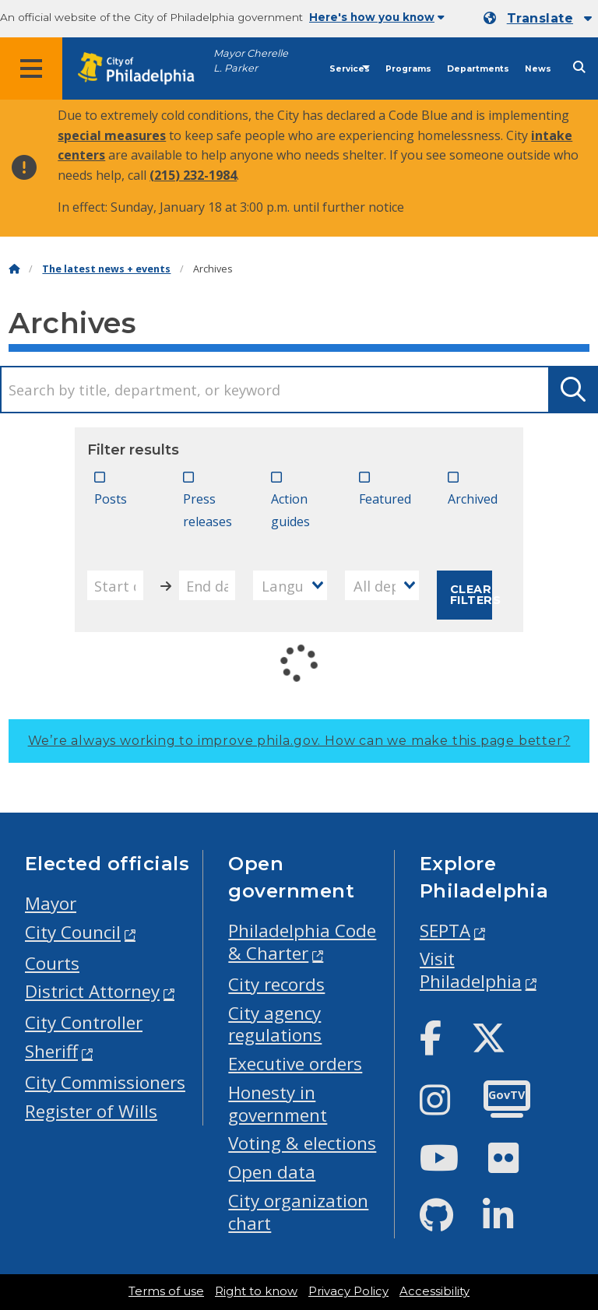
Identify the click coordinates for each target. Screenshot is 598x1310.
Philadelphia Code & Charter (302, 941)
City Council (73, 932)
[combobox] (290, 585)
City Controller (83, 1022)
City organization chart (298, 1212)
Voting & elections (302, 1143)
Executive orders (295, 1064)
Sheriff (51, 1051)
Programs (408, 69)
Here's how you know (377, 17)
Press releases (207, 510)
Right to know (256, 1291)
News (538, 69)
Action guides (290, 510)
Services (349, 69)
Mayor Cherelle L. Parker (250, 60)
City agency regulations (275, 1024)
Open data (271, 1172)
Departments (478, 69)
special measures (112, 135)
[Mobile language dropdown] (537, 18)
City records (276, 984)
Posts (110, 498)
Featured (385, 498)
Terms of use (166, 1291)
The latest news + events (106, 269)
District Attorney (92, 991)
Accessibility (434, 1291)
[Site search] (579, 67)
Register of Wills (91, 1111)
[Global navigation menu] (31, 68)
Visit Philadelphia (471, 970)
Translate (540, 18)
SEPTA (445, 930)
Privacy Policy (348, 1291)
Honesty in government (277, 1103)
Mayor (50, 903)
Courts (52, 963)
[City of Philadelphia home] (144, 69)
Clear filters (471, 594)
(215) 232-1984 (193, 175)
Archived (473, 498)
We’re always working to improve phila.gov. (299, 740)
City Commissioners (105, 1082)
